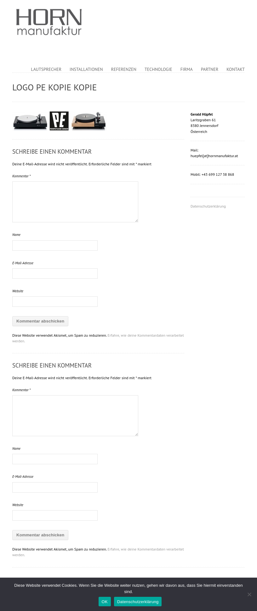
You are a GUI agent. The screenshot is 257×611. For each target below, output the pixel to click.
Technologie (158, 69)
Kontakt (235, 69)
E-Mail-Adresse (22, 263)
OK (105, 601)
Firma (186, 69)
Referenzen (123, 69)
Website (17, 291)
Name (16, 234)
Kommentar (21, 176)
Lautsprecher (46, 69)
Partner (210, 69)
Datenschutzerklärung (208, 206)
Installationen (86, 69)
